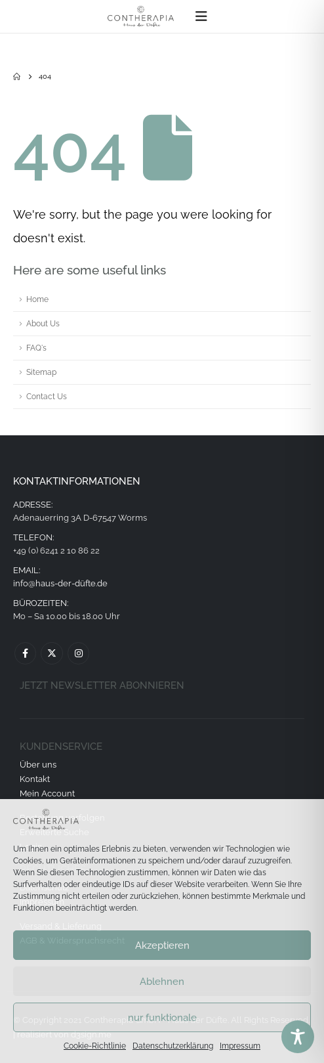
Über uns (38, 765)
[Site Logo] (141, 16)
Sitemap (41, 372)
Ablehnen (162, 981)
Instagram (78, 653)
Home (37, 299)
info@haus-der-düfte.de (60, 583)
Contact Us (46, 396)
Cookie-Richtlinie (95, 1046)
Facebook (25, 653)
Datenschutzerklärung (172, 1046)
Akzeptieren (162, 945)
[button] (201, 16)
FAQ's (36, 348)
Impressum (240, 1046)
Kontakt (35, 779)
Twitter (51, 653)
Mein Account (47, 793)
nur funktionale (162, 1018)
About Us (43, 323)
